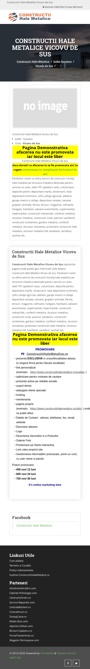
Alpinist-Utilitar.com (21, 625)
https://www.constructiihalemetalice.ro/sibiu (56, 408)
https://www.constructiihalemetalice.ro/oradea (57, 372)
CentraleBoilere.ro (20, 607)
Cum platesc (16, 560)
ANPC (12, 657)
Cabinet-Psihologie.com (23, 592)
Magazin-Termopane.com (24, 640)
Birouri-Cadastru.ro (20, 630)
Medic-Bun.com (18, 621)
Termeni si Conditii (20, 565)
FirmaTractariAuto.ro (21, 635)
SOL (19, 657)
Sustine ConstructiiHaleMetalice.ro (29, 574)
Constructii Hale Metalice (33, 61)
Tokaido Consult (66, 653)
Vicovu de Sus (44, 65)
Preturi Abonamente (21, 570)
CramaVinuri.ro (18, 611)
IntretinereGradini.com (22, 588)
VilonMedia (47, 653)
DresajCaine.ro (18, 616)
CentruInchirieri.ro (20, 597)
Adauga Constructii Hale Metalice (63, 7)
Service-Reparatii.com (22, 602)
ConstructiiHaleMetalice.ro (47, 354)
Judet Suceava (62, 61)
